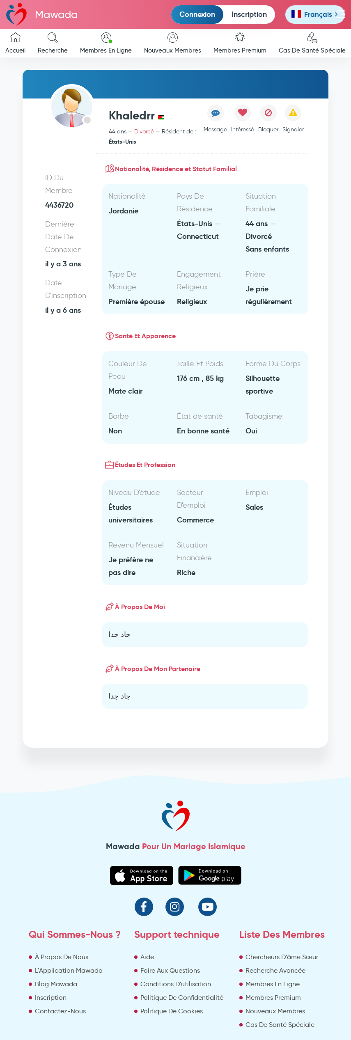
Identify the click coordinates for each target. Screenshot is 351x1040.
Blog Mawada (56, 984)
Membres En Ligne (106, 43)
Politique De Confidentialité (181, 997)
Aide (147, 957)
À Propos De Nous (61, 957)
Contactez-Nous (60, 1011)
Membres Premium (239, 43)
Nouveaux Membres (172, 43)
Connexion (197, 14)
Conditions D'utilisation (175, 984)
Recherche (53, 43)
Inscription (249, 14)
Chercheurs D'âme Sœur (281, 957)
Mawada (42, 14)
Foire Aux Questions (170, 970)
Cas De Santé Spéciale (279, 1025)
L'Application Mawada (69, 970)
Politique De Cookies (171, 1011)
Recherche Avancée (275, 970)
